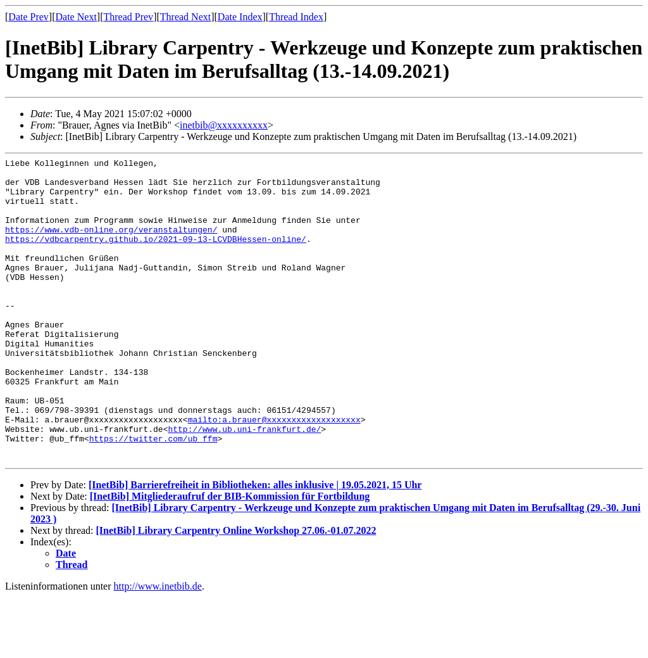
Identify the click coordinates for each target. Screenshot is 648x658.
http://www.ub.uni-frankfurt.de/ (244, 484)
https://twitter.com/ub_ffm (153, 495)
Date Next (76, 16)
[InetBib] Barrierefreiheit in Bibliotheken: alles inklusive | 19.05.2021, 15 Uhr (255, 545)
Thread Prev (128, 16)
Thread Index (296, 16)
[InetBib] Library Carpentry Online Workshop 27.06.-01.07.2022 (236, 591)
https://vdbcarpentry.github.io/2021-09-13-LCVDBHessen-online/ (155, 256)
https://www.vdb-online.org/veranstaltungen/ (111, 244)
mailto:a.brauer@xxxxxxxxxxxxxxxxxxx (274, 472)
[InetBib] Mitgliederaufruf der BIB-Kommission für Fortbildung (230, 557)
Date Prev (28, 16)
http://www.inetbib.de (158, 647)
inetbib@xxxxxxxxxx (224, 125)
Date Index (240, 16)
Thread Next (185, 16)
